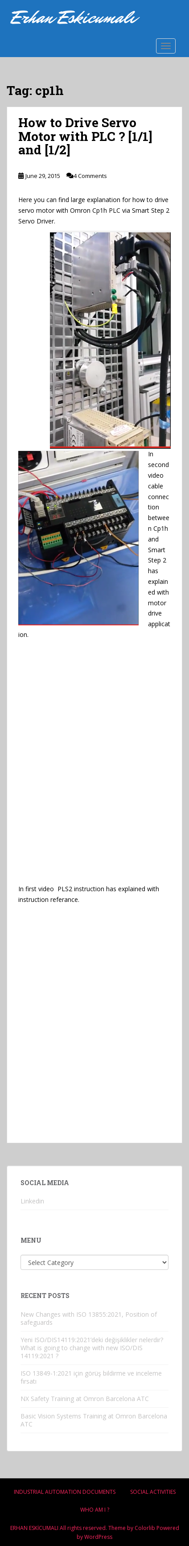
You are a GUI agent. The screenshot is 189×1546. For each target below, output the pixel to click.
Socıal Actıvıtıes (153, 1492)
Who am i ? (94, 1509)
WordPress (98, 1537)
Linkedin (32, 1201)
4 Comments (90, 176)
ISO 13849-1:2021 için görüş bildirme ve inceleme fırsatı (91, 1377)
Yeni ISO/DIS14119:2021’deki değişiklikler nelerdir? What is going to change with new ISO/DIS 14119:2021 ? (92, 1347)
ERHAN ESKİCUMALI (34, 1528)
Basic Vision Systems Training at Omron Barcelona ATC (94, 1420)
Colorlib (145, 1528)
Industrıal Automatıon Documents (64, 1492)
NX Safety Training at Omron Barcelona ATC (85, 1398)
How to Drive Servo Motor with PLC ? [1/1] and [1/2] (85, 136)
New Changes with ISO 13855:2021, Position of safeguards (89, 1318)
